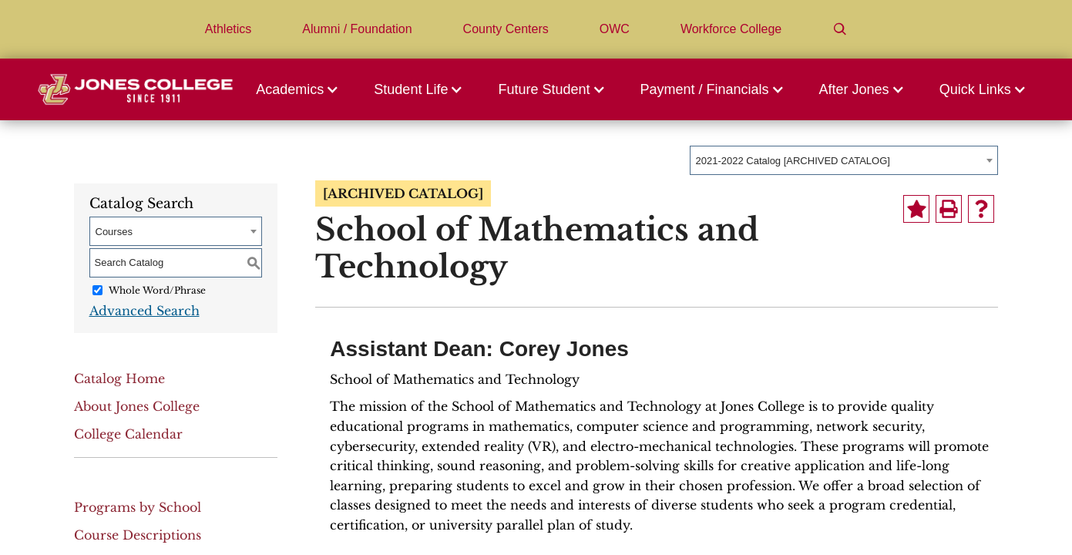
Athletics (228, 28)
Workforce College (731, 28)
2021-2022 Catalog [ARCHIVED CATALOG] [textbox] (793, 160)
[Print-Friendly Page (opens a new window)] (949, 209)
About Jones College (137, 406)
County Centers (506, 28)
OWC (615, 28)
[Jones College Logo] (135, 89)
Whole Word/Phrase (157, 290)
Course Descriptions (137, 535)
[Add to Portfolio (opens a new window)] (916, 209)
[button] (301, 89)
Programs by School (137, 507)
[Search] (840, 29)
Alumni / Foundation (357, 28)
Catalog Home (119, 378)
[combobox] (844, 160)
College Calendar (128, 434)
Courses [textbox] (114, 231)
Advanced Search (144, 310)
